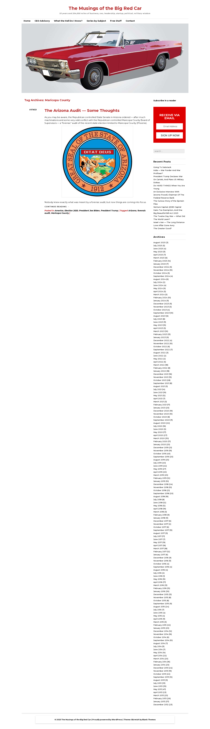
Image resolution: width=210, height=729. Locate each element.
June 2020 (158, 429)
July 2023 (157, 319)
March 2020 (159, 438)
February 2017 (159, 551)
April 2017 (157, 545)
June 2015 (157, 613)
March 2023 (159, 331)
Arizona (132, 210)
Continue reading (57, 206)
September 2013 (161, 677)
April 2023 (158, 328)
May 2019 (157, 469)
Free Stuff (116, 20)
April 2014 (157, 655)
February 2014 (160, 662)
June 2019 (158, 466)
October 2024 (160, 273)
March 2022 (159, 365)
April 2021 (157, 398)
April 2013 (157, 692)
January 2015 (159, 628)
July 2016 (157, 573)
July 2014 (157, 646)
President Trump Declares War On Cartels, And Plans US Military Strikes (168, 179)
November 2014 (160, 634)
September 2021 (161, 383)
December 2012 (160, 704)
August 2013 (159, 680)
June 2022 (158, 356)
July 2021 (157, 389)
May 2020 (158, 432)
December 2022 (161, 340)
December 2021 (160, 374)
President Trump (109, 210)
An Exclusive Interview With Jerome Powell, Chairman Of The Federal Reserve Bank (168, 195)
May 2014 (157, 652)
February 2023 (160, 334)
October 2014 (159, 637)
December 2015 (160, 594)
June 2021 (158, 392)
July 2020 (157, 426)
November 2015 (160, 597)
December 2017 (160, 521)
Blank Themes (149, 720)
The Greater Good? (162, 228)
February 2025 (160, 261)
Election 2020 (71, 210)
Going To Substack (162, 167)
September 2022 (161, 349)
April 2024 (158, 291)
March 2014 (158, 659)
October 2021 (159, 380)
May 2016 (157, 579)
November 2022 (161, 343)
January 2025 (159, 264)
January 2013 (159, 701)
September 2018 (161, 493)
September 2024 (161, 276)
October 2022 (160, 346)
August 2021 (159, 386)
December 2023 (161, 304)
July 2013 (157, 683)
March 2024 (159, 294)
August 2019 (159, 460)
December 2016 (160, 558)
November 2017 (160, 524)
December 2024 (161, 267)
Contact (130, 20)
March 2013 (158, 695)
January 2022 (159, 371)
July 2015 (157, 610)
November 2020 (161, 414)
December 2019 (160, 447)
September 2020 (161, 420)
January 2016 (159, 591)
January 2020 (159, 444)
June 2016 (158, 576)
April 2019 (157, 472)
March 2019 (158, 475)
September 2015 (161, 603)
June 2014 (158, 649)
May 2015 (157, 616)
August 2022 (159, 352)
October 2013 (159, 674)
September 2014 (161, 640)
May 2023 (158, 325)
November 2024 (161, 270)
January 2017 (159, 554)
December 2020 (161, 411)
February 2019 (160, 478)
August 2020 (159, 423)
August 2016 (159, 570)
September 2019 (161, 457)
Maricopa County (60, 213)
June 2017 (157, 539)
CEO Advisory (42, 20)
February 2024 (160, 297)
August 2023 (159, 316)
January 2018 (159, 518)
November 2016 (160, 561)
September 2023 (161, 313)
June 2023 (158, 322)
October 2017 (159, 527)
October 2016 (159, 564)
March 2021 (158, 401)
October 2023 (160, 310)
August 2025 (159, 242)
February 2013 (159, 698)
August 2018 (159, 496)
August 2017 (159, 533)
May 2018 (157, 505)
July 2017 (157, 536)
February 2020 (160, 441)
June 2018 (158, 502)
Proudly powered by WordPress (107, 720)
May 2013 (157, 689)
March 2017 (158, 548)
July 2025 (157, 245)
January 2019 (159, 481)
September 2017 (161, 530)
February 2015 (159, 625)
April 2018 (157, 509)
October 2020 (160, 417)
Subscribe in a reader (164, 100)
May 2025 (158, 252)
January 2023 (159, 337)
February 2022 (160, 368)
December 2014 (160, 631)
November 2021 (160, 377)
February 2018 (160, 515)
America (59, 210)
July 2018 (157, 499)
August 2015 (159, 606)
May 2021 (157, 395)
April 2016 (157, 582)
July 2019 (157, 463)
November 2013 (160, 671)
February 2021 (160, 405)
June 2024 (158, 285)
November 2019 (160, 450)
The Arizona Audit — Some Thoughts (82, 110)
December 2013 (160, 668)
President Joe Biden (89, 210)
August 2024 (159, 279)
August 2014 (159, 643)
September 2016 (161, 567)
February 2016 (160, 588)
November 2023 (161, 307)
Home (27, 20)
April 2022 (158, 362)
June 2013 (157, 686)
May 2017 (157, 542)
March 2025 (159, 258)
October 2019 (159, 453)
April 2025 (158, 255)
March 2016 (158, 585)
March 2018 (158, 512)
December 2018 (160, 484)
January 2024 (159, 300)
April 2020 (158, 435)
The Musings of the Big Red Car (105, 8)
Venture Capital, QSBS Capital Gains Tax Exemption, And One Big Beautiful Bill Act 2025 (167, 210)
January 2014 (159, 665)
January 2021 (159, 408)
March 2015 (158, 622)
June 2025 (158, 248)
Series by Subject (96, 20)
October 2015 (159, 600)
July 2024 (157, 282)
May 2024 (158, 288)
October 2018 (159, 490)
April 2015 (157, 619)
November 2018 (160, 487)
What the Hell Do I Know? (68, 20)
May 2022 (158, 359)
